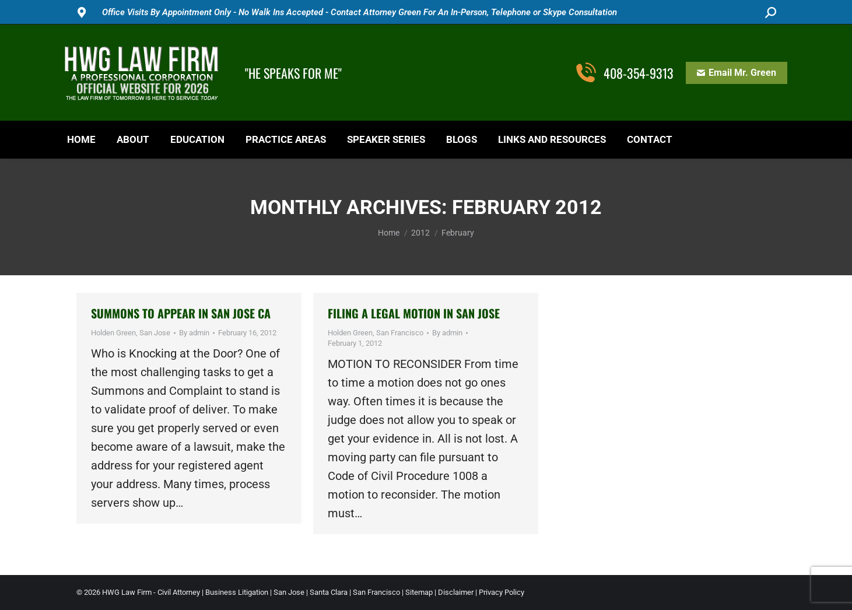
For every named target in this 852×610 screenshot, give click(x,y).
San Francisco (399, 332)
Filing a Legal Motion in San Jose (414, 313)
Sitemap (419, 592)
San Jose (154, 332)
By (194, 332)
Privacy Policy (501, 592)
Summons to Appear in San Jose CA (181, 313)
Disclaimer (456, 592)
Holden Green (113, 332)
